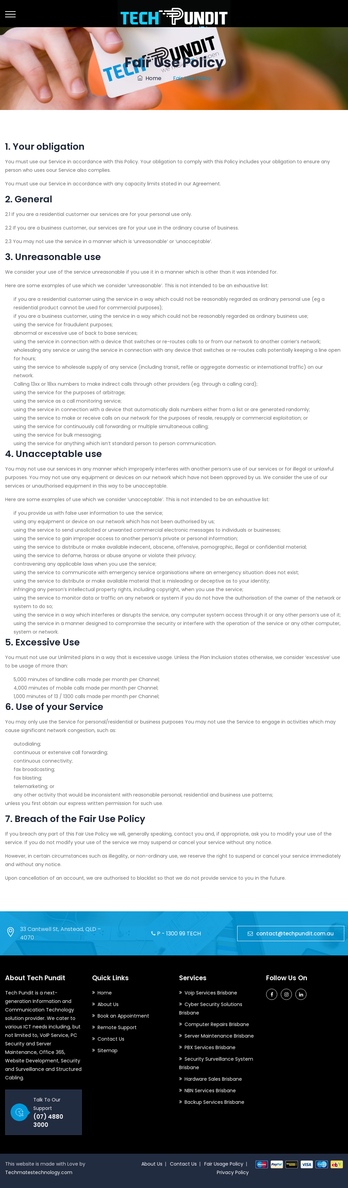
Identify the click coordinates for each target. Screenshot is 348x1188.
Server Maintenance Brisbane (219, 1035)
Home (149, 78)
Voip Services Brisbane (211, 992)
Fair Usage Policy (223, 1163)
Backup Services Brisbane (214, 1102)
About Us (108, 1004)
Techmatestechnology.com (38, 1172)
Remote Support (117, 1027)
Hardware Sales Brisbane (213, 1079)
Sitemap (108, 1050)
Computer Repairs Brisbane (217, 1024)
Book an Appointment (123, 1015)
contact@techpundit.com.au (291, 933)
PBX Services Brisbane (210, 1047)
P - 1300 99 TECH (179, 933)
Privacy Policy (233, 1172)
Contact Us (111, 1039)
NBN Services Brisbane (210, 1090)
